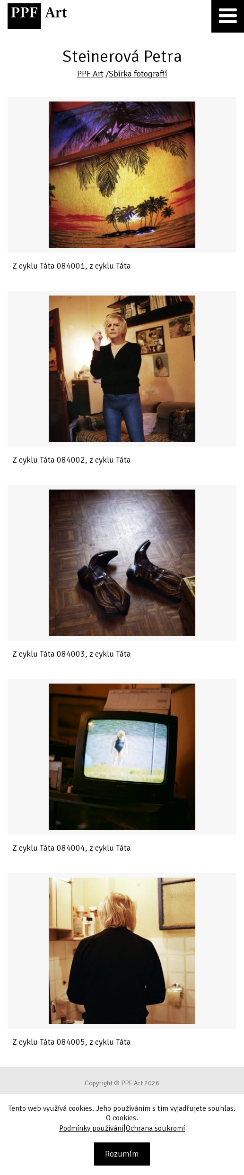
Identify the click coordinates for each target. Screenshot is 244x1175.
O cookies (121, 1118)
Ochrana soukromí (155, 1128)
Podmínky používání (91, 1128)
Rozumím (122, 1154)
